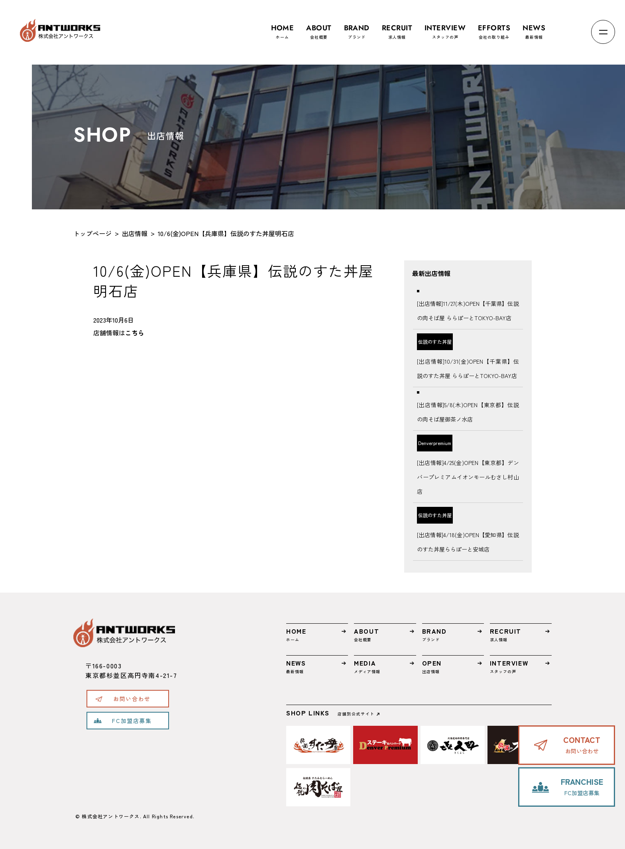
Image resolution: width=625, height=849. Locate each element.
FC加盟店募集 (131, 721)
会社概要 (318, 28)
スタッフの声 (445, 28)
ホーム (282, 28)
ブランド (356, 28)
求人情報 (397, 28)
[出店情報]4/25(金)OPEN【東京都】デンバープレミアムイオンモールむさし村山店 (468, 477)
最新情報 (534, 28)
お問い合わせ (132, 699)
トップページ (92, 233)
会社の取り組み (494, 28)
